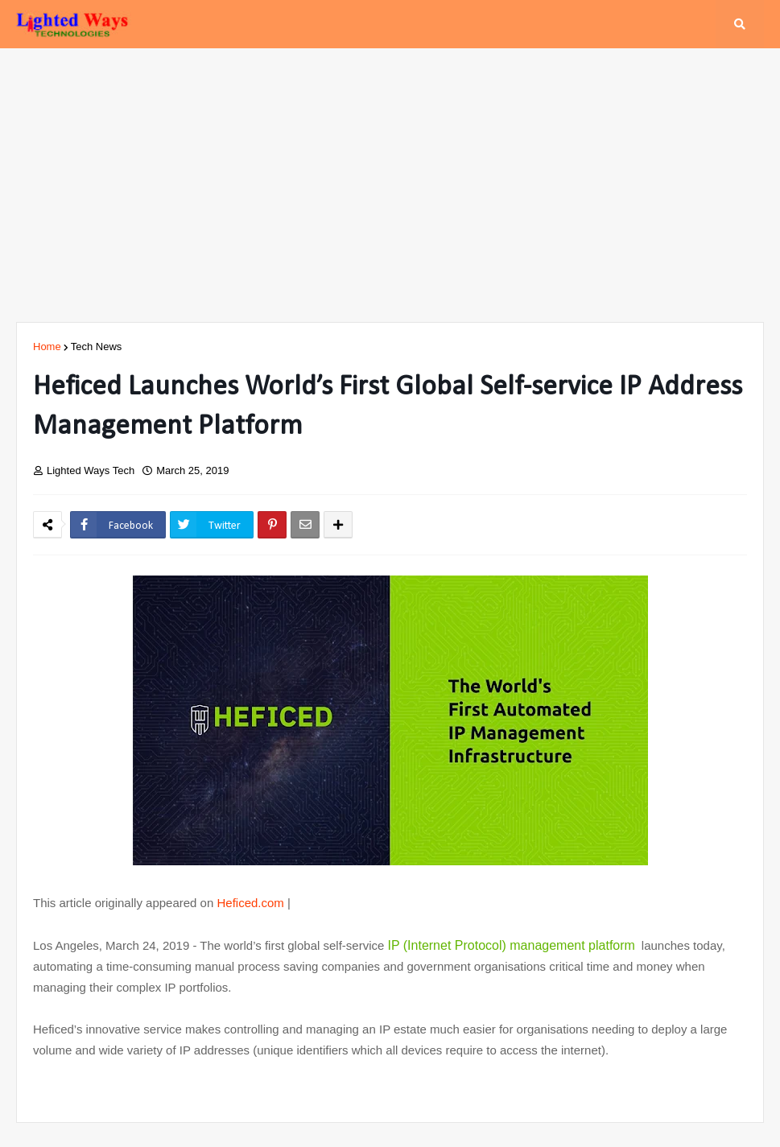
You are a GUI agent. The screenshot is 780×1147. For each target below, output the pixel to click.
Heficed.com (250, 903)
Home (47, 346)
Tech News (96, 346)
